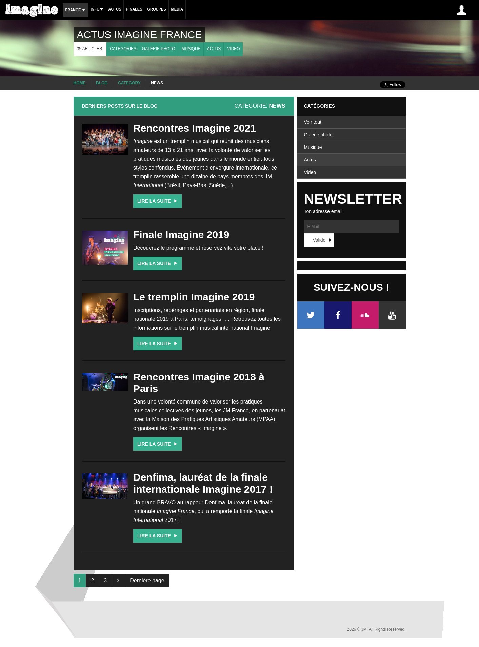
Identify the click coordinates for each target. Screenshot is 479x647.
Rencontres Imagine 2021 (194, 128)
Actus (114, 9)
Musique (191, 48)
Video (233, 48)
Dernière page (147, 580)
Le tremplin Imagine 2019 (194, 296)
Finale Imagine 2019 (181, 234)
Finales (134, 9)
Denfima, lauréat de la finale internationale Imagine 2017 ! (203, 483)
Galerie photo (158, 48)
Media (177, 9)
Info (97, 9)
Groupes (156, 9)
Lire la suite (158, 201)
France (75, 10)
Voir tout (312, 122)
